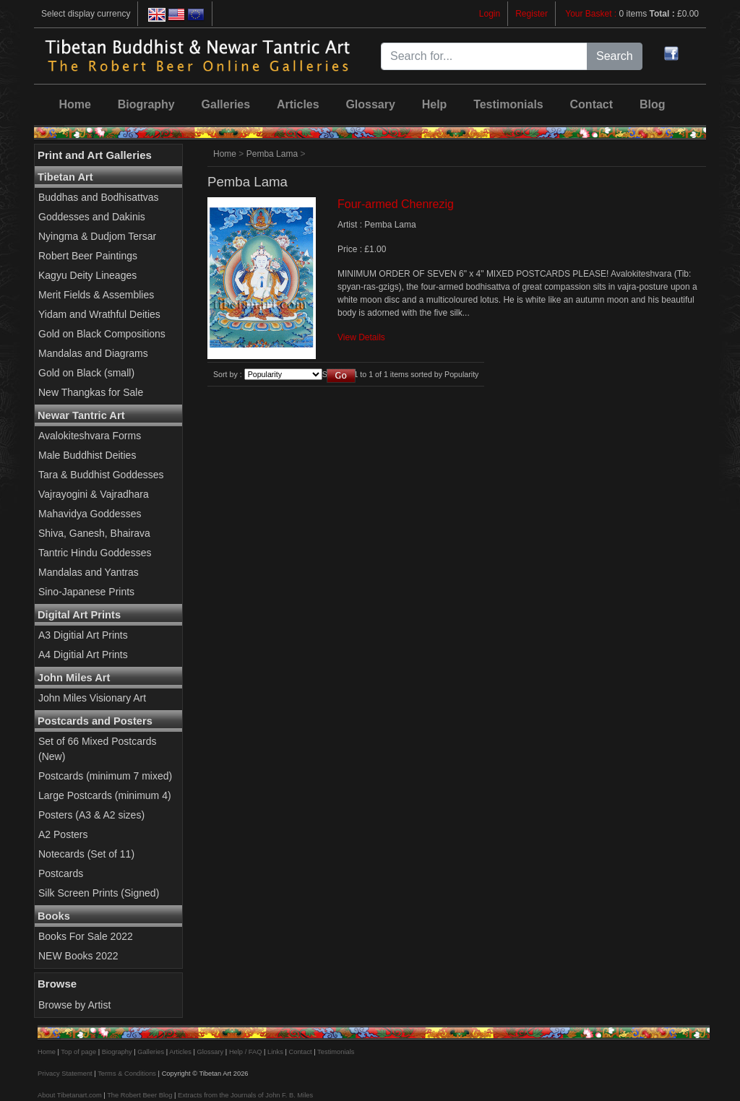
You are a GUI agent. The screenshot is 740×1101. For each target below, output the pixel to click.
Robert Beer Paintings (87, 256)
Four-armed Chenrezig (395, 204)
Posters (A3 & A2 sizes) (91, 815)
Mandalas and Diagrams (93, 353)
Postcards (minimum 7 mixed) (105, 776)
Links (275, 1051)
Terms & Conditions (127, 1073)
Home (74, 104)
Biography (146, 104)
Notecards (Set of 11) (86, 854)
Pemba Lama (272, 154)
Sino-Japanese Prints (86, 591)
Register (531, 14)
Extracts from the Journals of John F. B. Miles (245, 1095)
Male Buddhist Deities (87, 455)
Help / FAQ (245, 1051)
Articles (298, 104)
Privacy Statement (65, 1073)
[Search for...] (484, 56)
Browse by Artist (74, 1005)
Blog (653, 104)
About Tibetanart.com (70, 1095)
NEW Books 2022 (78, 956)
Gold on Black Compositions (101, 334)
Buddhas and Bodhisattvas (98, 197)
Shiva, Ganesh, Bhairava (94, 533)
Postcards (60, 873)
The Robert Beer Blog (139, 1095)
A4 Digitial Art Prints (83, 654)
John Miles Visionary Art (92, 698)
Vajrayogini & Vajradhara (93, 494)
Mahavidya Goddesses (89, 513)
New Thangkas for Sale (90, 392)
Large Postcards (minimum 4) (104, 795)
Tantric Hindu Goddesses (94, 552)
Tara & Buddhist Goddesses (101, 474)
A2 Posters (62, 834)
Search (614, 56)
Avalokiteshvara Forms (89, 435)
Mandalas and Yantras (88, 572)
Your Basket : (592, 14)
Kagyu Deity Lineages (87, 275)
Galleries (226, 104)
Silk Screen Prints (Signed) (98, 893)
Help (434, 104)
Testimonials (508, 104)
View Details (361, 337)
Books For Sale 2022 (85, 936)
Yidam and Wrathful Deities (99, 314)
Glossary (370, 104)
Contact (592, 104)
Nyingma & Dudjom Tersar (97, 236)
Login (489, 14)
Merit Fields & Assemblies (96, 295)
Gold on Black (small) (86, 373)
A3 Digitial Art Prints (83, 635)
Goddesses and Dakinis (91, 217)
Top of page (78, 1051)
